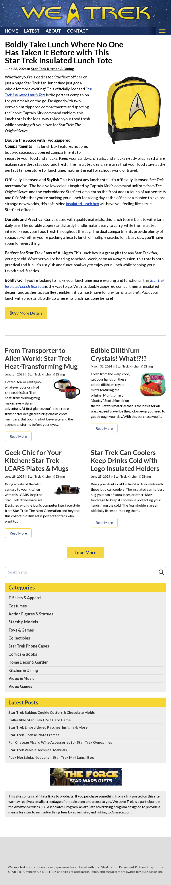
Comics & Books (22, 654)
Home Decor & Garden (28, 662)
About (53, 30)
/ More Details (26, 313)
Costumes (17, 605)
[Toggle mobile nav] (162, 31)
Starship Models (23, 621)
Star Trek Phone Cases (28, 646)
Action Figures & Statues (30, 613)
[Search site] (81, 572)
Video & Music (21, 678)
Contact (77, 30)
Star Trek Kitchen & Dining (52, 68)
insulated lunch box (82, 203)
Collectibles (19, 638)
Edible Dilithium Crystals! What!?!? (119, 354)
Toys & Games (21, 630)
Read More (18, 436)
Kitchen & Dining (23, 670)
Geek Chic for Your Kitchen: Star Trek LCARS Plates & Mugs (36, 460)
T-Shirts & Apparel (24, 597)
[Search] (161, 572)
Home (11, 30)
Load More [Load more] (85, 552)
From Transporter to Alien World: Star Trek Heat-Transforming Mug (41, 358)
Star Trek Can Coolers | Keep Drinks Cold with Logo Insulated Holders (125, 460)
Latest (32, 30)
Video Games (20, 686)
